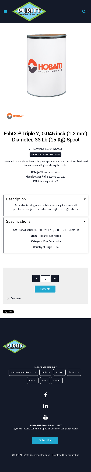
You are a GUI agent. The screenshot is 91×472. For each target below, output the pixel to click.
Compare (13, 298)
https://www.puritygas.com (23, 372)
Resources (74, 372)
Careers (57, 380)
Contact (32, 380)
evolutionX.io (72, 455)
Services (59, 372)
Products (45, 372)
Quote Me (45, 288)
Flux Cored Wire (51, 172)
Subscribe (45, 440)
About (45, 380)
